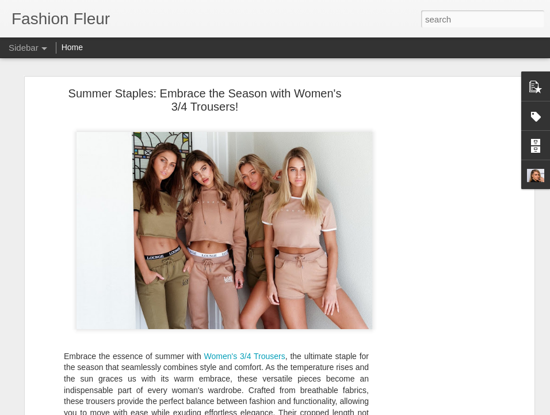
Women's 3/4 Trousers (244, 356)
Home (72, 47)
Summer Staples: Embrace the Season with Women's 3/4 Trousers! (205, 100)
